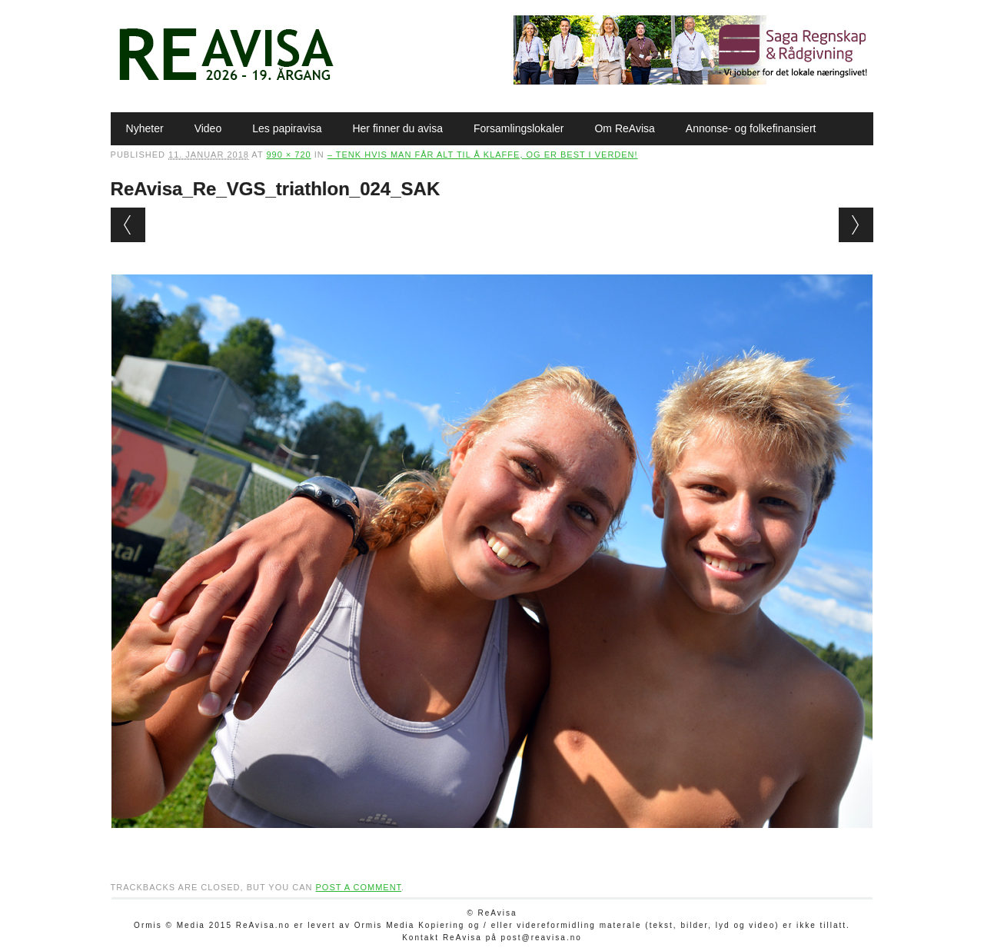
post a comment (358, 887)
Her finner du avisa (397, 128)
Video (208, 128)
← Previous (128, 225)
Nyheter (145, 128)
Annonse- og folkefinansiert (751, 128)
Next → (856, 225)
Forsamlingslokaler (518, 128)
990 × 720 (288, 154)
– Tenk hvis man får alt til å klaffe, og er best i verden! (482, 154)
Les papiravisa (286, 128)
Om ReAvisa (624, 128)
